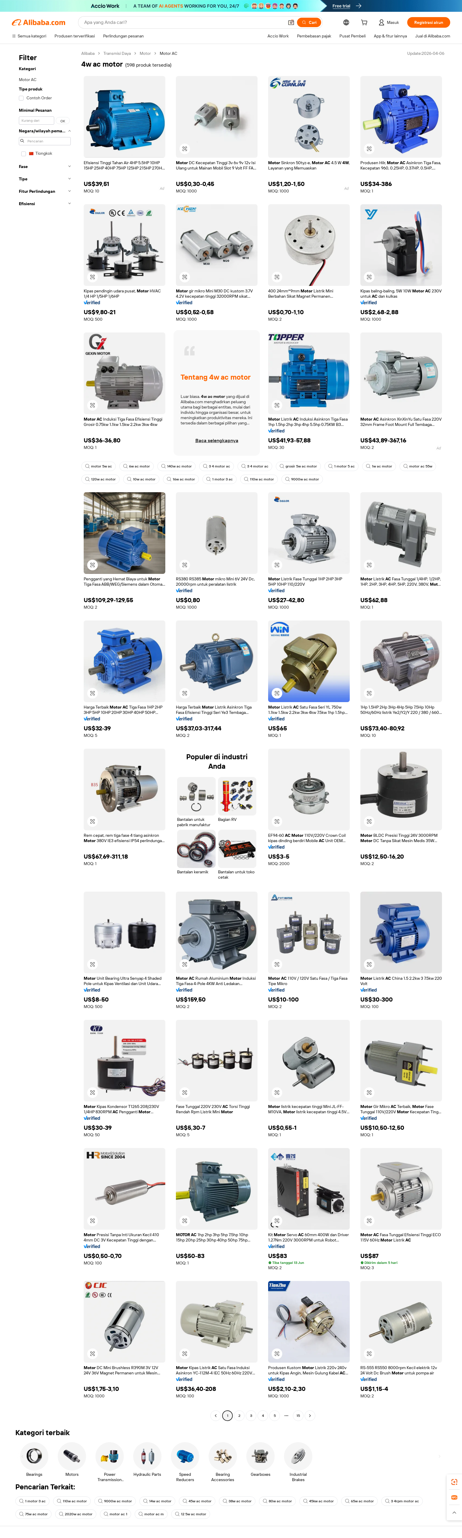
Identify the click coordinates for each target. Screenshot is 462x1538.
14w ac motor (157, 1501)
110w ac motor (259, 479)
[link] (454, 1482)
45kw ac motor (318, 1501)
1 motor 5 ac (341, 466)
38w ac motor (237, 1501)
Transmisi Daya (117, 53)
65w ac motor (359, 1501)
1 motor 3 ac (219, 479)
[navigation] (44, 735)
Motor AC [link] (168, 53)
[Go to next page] (310, 1415)
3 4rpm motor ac (402, 1501)
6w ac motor (136, 466)
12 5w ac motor (190, 1514)
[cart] (365, 23)
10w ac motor (141, 479)
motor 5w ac (98, 466)
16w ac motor (181, 479)
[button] (291, 22)
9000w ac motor (302, 479)
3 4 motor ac (216, 466)
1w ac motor (379, 466)
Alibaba (88, 53)
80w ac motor (277, 1501)
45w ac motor (197, 1501)
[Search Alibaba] (183, 22)
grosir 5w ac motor (298, 466)
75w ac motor (33, 1514)
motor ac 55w (417, 466)
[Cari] (309, 22)
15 (298, 1416)
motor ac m (151, 1514)
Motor (145, 53)
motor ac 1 (115, 1514)
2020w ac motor (76, 1514)
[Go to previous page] (215, 1415)
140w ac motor (176, 466)
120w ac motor (100, 479)
